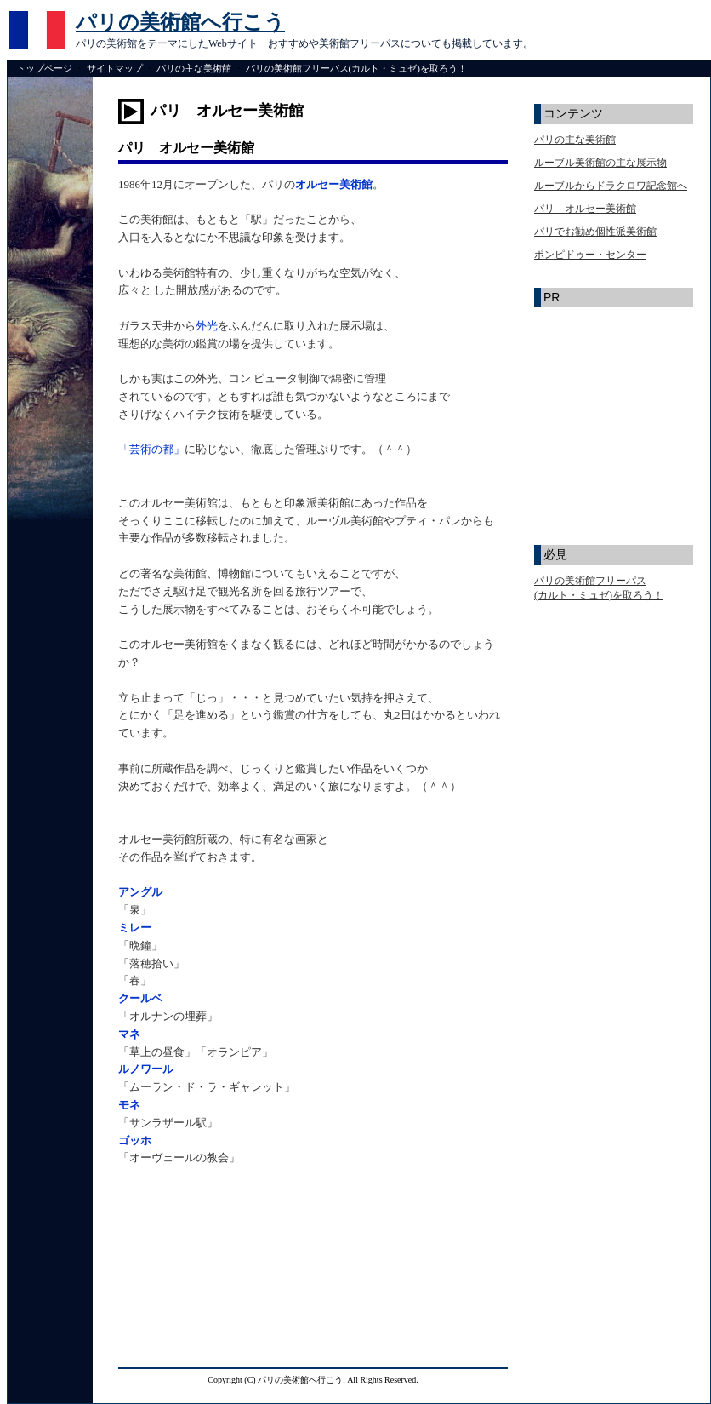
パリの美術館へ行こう (180, 22)
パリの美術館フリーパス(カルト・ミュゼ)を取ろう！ (356, 68)
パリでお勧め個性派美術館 (595, 232)
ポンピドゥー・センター (590, 255)
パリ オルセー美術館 (585, 209)
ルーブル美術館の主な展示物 (600, 163)
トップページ (44, 68)
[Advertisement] (218, 1270)
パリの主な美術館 (193, 68)
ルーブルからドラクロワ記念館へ (610, 186)
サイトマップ (115, 68)
